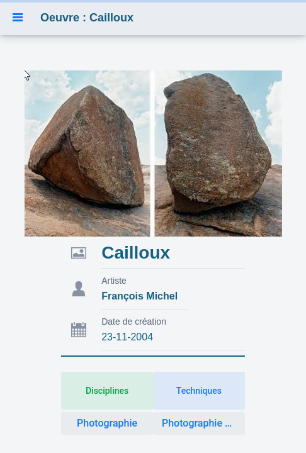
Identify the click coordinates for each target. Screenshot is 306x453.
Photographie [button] (107, 423)
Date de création (133, 321)
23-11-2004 (127, 337)
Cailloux (135, 252)
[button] (17, 17)
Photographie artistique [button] (203, 423)
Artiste (114, 281)
